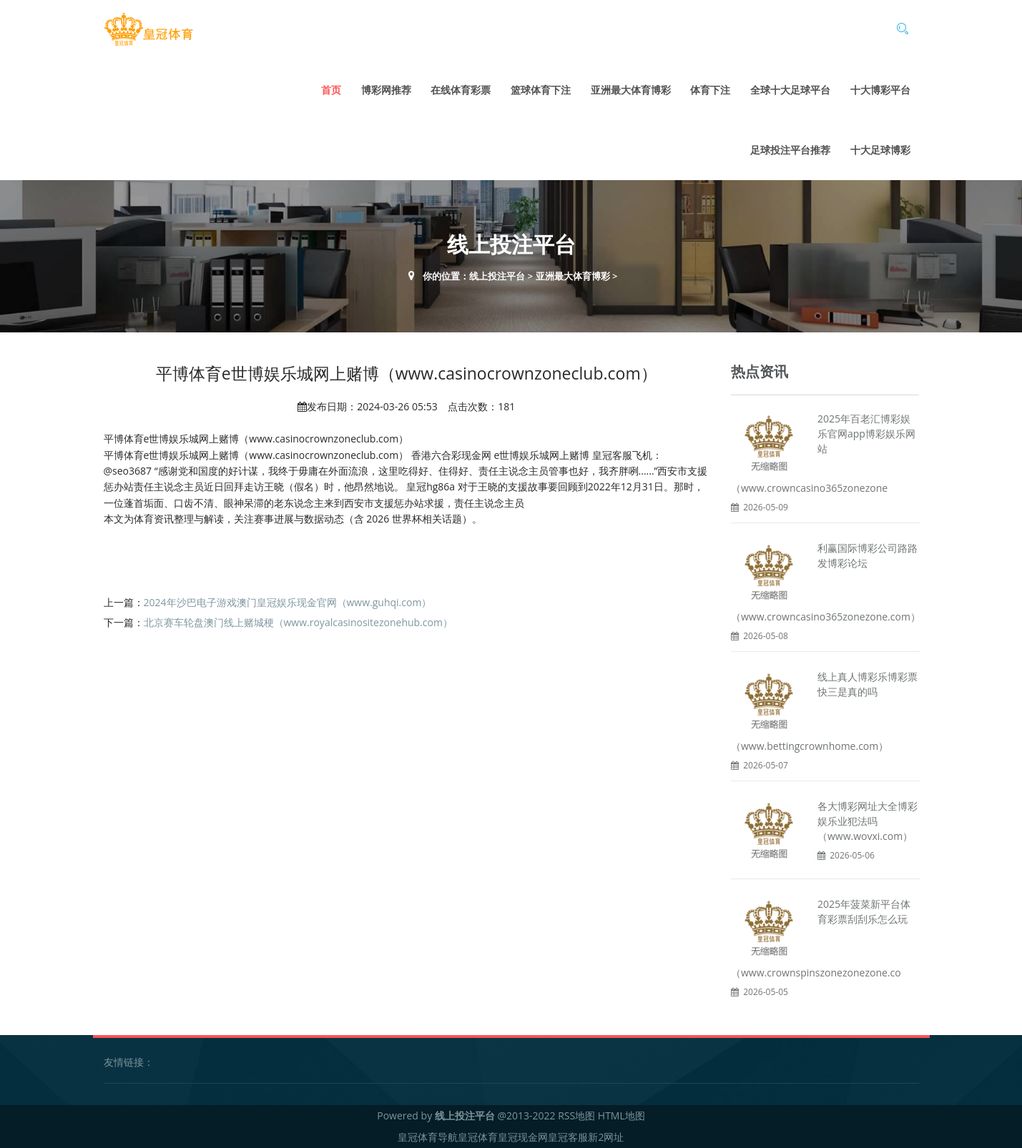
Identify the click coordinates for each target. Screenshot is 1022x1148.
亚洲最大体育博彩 (631, 90)
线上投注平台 (497, 275)
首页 (331, 90)
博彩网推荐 (386, 90)
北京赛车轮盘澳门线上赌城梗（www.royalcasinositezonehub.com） (298, 622)
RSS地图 (576, 1115)
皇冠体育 (478, 1137)
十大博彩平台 (880, 90)
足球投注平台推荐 (790, 150)
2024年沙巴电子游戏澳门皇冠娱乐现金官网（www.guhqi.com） (288, 602)
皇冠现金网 (523, 1137)
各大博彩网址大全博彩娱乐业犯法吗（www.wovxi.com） (867, 821)
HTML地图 (621, 1115)
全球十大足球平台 (790, 90)
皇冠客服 (568, 1137)
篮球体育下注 (541, 90)
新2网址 (606, 1137)
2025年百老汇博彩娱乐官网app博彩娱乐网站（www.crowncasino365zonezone (823, 453)
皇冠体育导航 (428, 1137)
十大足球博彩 (880, 150)
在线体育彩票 (461, 90)
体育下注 (710, 90)
